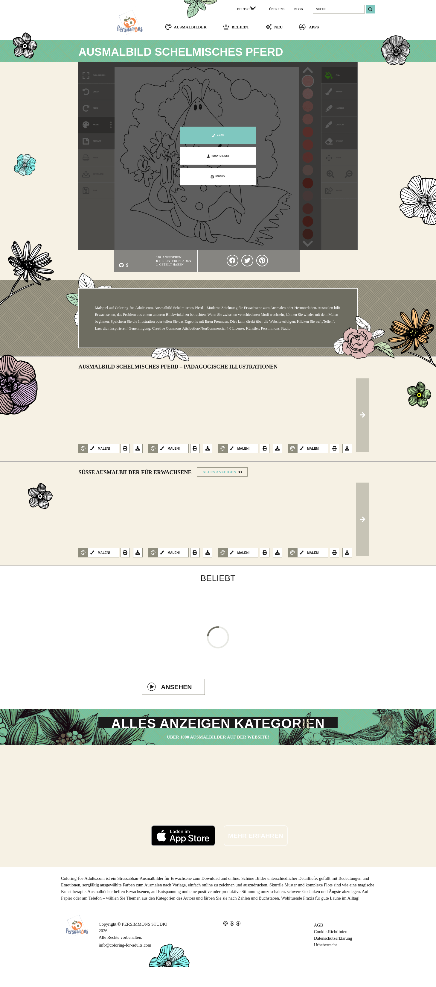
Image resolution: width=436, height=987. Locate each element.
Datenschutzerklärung (333, 958)
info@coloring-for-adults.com (125, 965)
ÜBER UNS (276, 9)
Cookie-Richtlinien (330, 951)
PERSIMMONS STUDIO (144, 944)
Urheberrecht (325, 964)
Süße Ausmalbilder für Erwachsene (134, 476)
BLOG (298, 9)
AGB (318, 945)
